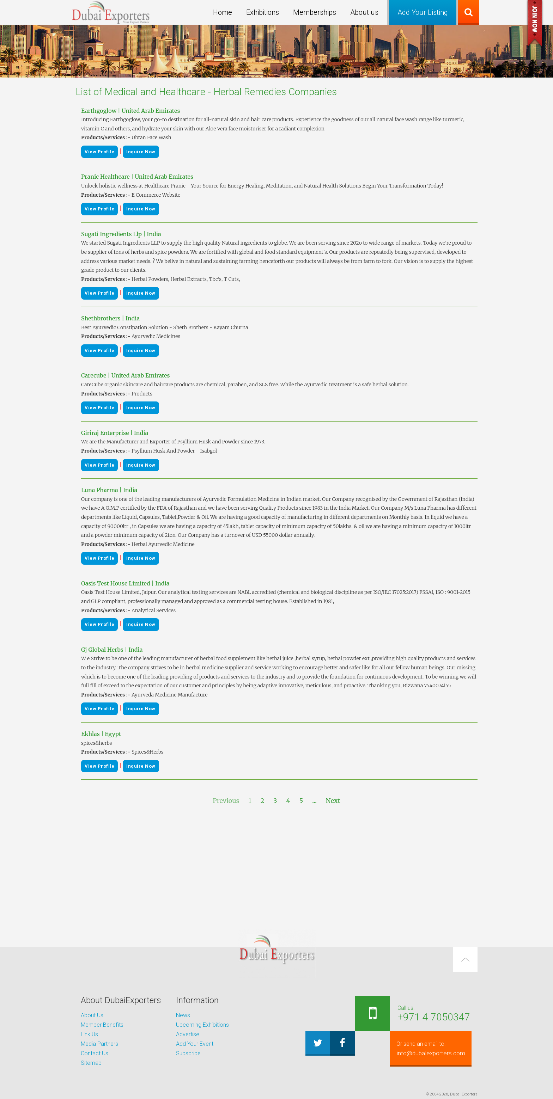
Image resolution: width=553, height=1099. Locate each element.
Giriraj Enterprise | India (114, 432)
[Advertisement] (276, 867)
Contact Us (94, 1053)
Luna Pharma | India (109, 489)
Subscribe (188, 1053)
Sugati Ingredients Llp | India (121, 234)
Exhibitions (262, 12)
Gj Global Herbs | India (112, 649)
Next (333, 801)
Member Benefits (102, 1024)
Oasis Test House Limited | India (125, 583)
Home (222, 12)
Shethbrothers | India (110, 318)
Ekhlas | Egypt (101, 733)
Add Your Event (194, 1043)
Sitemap (91, 1063)
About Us (92, 1015)
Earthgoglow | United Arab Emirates (130, 110)
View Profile (99, 151)
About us (364, 12)
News (183, 1015)
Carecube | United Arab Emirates (125, 375)
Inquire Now (141, 151)
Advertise (187, 1034)
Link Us (89, 1034)
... (314, 801)
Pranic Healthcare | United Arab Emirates (137, 176)
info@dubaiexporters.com (427, 1048)
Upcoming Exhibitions (202, 1024)
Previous (226, 801)
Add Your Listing (422, 12)
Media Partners (99, 1043)
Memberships (314, 12)
